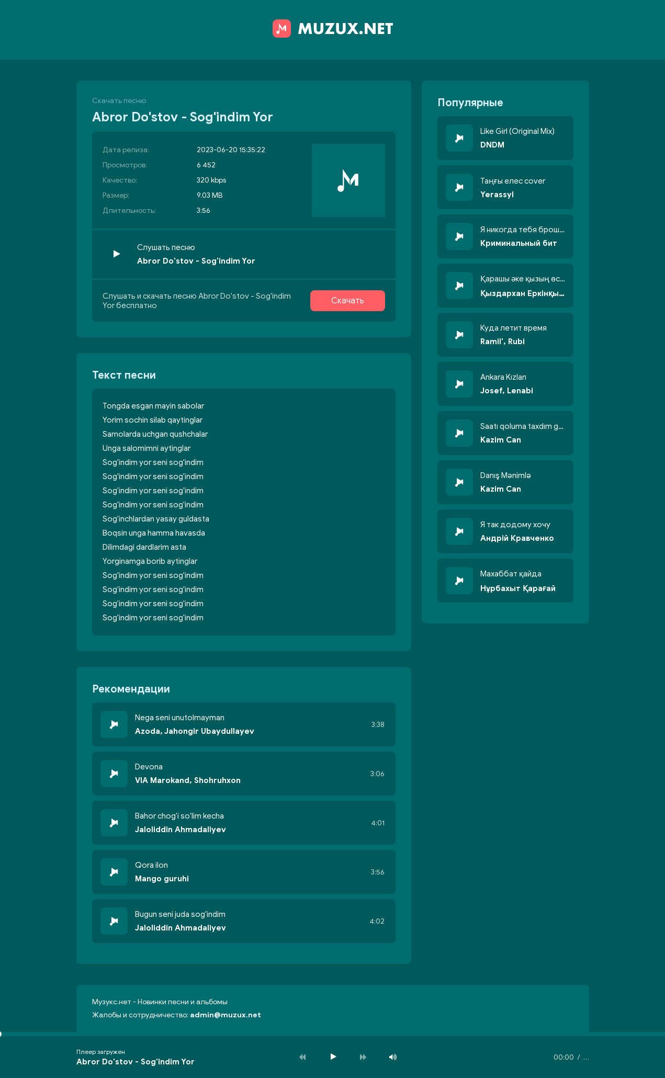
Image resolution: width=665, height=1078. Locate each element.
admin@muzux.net (225, 1015)
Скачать (347, 301)
